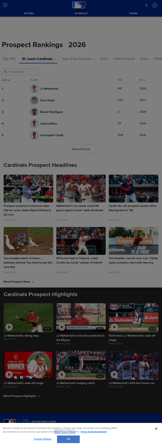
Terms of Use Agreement (93, 431)
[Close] (156, 429)
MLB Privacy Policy (65, 431)
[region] (81, 434)
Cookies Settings (43, 439)
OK (68, 439)
